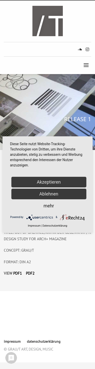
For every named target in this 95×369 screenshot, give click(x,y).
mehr (49, 205)
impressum (12, 310)
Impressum (34, 225)
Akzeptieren (49, 182)
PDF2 (30, 273)
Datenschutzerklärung (55, 225)
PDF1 (17, 273)
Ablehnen (48, 194)
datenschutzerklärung (21, 317)
